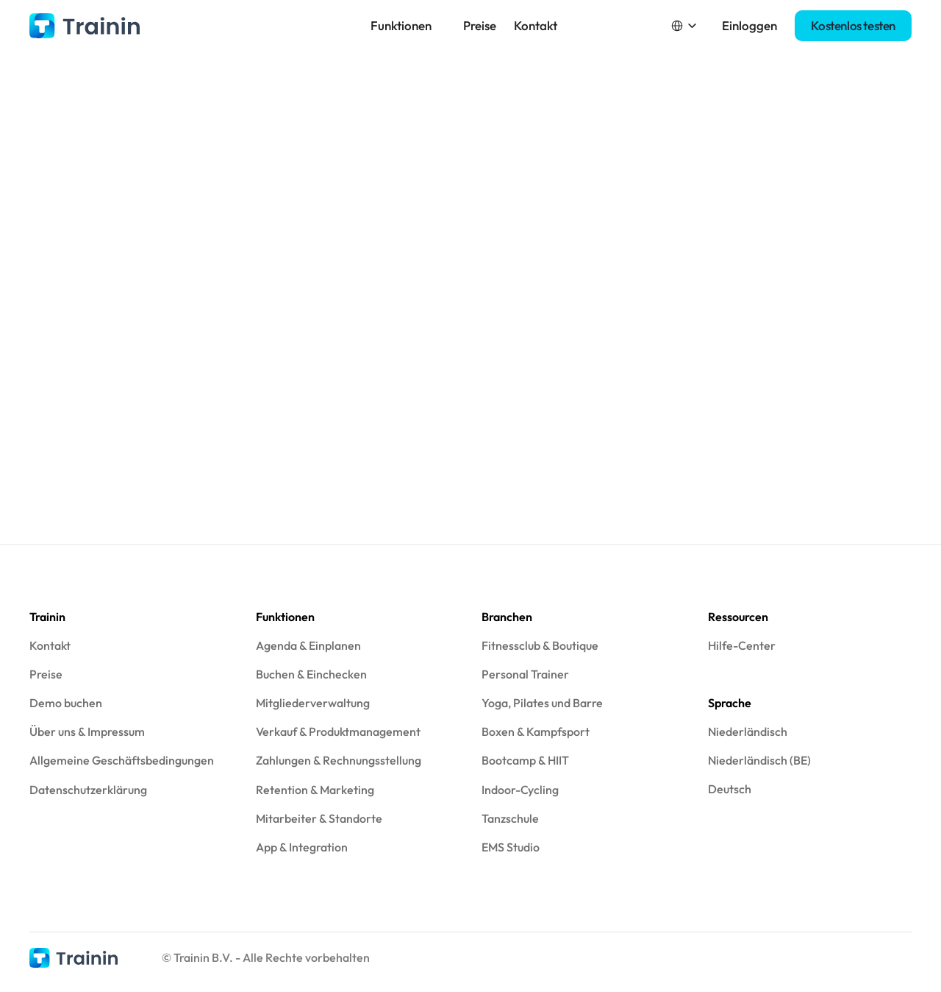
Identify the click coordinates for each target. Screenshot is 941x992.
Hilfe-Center (742, 645)
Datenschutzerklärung (88, 789)
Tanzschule (510, 818)
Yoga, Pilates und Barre (542, 702)
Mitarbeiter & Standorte (319, 818)
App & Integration (302, 847)
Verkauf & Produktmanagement (338, 731)
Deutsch (729, 789)
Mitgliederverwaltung (313, 702)
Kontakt (535, 25)
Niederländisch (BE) (759, 760)
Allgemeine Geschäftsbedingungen (121, 760)
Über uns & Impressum (87, 731)
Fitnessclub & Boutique (540, 645)
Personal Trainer (525, 674)
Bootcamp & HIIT (525, 760)
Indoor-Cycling (520, 789)
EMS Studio (511, 847)
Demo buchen (65, 702)
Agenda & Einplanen (308, 645)
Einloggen (749, 25)
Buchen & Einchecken (311, 674)
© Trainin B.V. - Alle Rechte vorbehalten (266, 957)
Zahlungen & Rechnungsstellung (338, 760)
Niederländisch (747, 731)
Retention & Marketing (315, 789)
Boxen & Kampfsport (536, 731)
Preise (479, 25)
